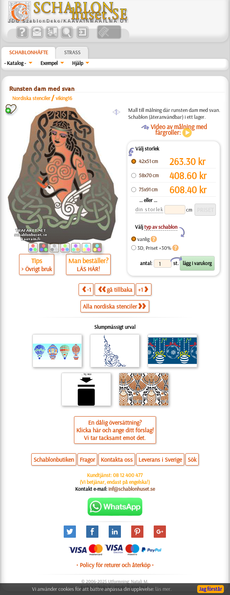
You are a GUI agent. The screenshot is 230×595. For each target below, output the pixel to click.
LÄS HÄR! (88, 269)
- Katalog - (15, 63)
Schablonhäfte (28, 52)
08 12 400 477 (128, 475)
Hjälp (77, 63)
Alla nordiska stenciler (114, 306)
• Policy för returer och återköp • (115, 565)
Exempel (49, 63)
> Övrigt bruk (36, 269)
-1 (86, 289)
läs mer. (163, 588)
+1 (143, 289)
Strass (72, 52)
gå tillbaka (115, 289)
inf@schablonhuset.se (131, 488)
